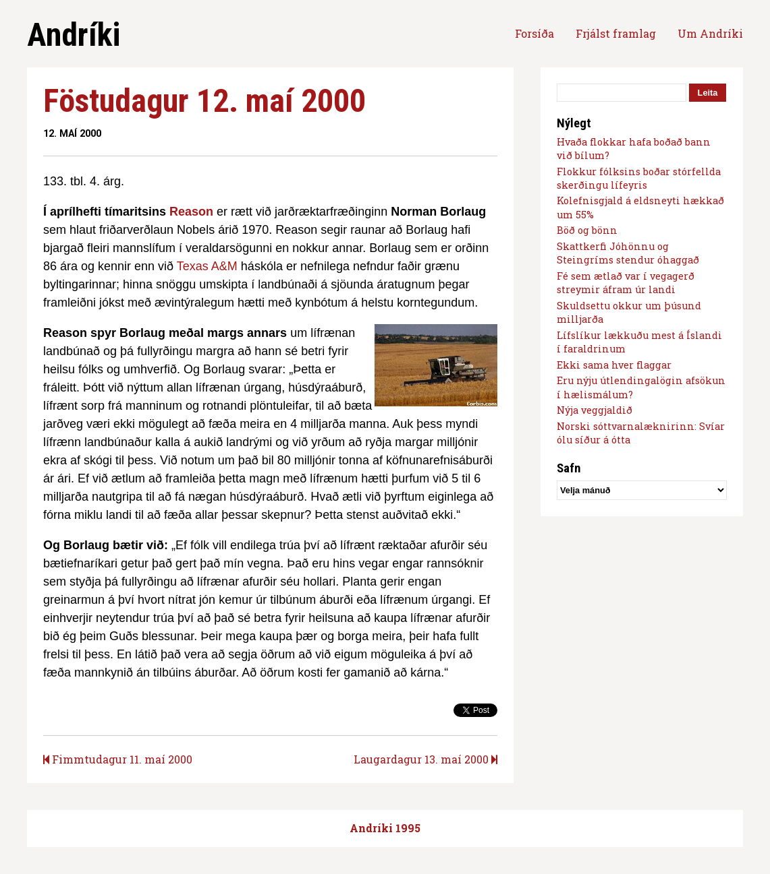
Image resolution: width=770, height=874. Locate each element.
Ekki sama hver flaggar (614, 364)
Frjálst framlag (616, 33)
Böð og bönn (587, 230)
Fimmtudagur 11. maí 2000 (117, 759)
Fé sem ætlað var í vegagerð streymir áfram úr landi (625, 283)
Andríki (73, 34)
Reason (191, 211)
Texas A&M (207, 266)
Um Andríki (710, 33)
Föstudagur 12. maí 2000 (204, 101)
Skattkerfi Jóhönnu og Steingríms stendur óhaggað (628, 253)
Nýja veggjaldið (594, 410)
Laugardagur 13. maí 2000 (425, 759)
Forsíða (534, 33)
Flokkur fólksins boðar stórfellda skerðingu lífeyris (639, 178)
